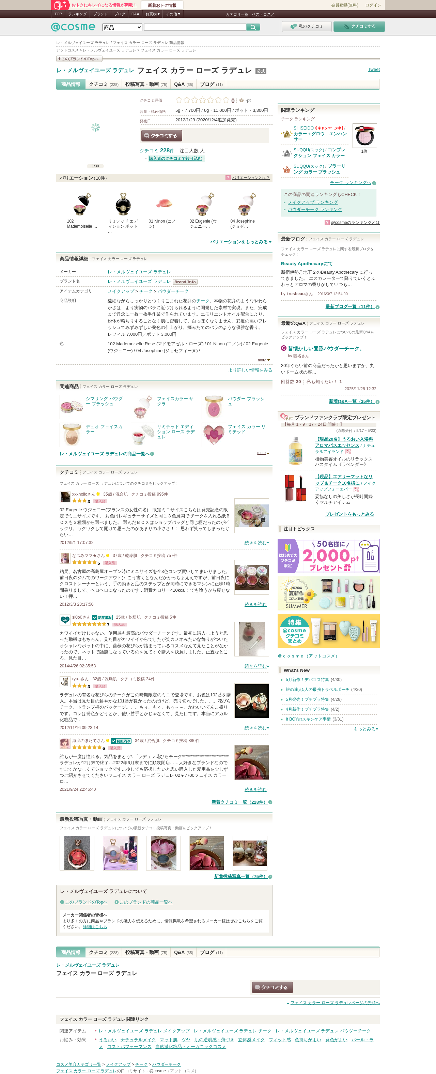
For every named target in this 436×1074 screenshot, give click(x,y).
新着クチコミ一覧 (240, 802)
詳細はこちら (95, 926)
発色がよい (336, 1039)
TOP (58, 14)
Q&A (135, 14)
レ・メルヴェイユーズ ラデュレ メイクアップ (144, 1030)
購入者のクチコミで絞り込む (175, 158)
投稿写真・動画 (146, 84)
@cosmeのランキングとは (355, 222)
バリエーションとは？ (251, 178)
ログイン (373, 5)
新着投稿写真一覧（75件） (241, 876)
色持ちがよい (308, 1039)
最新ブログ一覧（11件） (350, 306)
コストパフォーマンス (129, 1046)
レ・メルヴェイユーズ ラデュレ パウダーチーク (323, 1030)
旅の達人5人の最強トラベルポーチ (317, 689)
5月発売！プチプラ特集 (307, 699)
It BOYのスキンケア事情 (308, 719)
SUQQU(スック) (309, 150)
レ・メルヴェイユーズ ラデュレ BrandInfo (187, 282)
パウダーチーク (173, 291)
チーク (146, 291)
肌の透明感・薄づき (214, 1039)
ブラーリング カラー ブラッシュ (319, 169)
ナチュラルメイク (138, 1039)
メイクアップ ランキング (313, 202)
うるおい (107, 1039)
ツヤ (186, 1039)
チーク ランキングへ (350, 182)
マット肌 (168, 1039)
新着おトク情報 (162, 5)
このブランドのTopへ (86, 902)
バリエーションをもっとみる (239, 241)
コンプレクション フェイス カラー (319, 152)
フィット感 (280, 1039)
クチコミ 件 (157, 150)
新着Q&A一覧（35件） (352, 401)
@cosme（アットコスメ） (174, 1071)
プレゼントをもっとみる (349, 514)
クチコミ (104, 84)
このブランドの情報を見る (79, 59)
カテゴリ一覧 (237, 14)
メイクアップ (121, 291)
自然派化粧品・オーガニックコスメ (190, 1046)
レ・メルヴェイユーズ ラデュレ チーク (232, 1030)
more (262, 360)
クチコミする (161, 135)
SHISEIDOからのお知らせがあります (328, 128)
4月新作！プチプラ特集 (307, 709)
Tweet (374, 69)
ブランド (100, 14)
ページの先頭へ (335, 1002)
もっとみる (365, 728)
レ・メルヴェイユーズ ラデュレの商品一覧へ (105, 453)
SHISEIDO (304, 128)
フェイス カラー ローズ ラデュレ (194, 70)
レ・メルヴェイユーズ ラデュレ (95, 70)
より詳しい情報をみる (250, 370)
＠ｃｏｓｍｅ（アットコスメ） (309, 656)
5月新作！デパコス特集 (307, 679)
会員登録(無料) (344, 5)
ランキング (77, 14)
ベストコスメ (263, 14)
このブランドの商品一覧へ (146, 902)
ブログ (119, 14)
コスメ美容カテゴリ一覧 (78, 1064)
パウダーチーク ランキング (315, 209)
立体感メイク (251, 1039)
